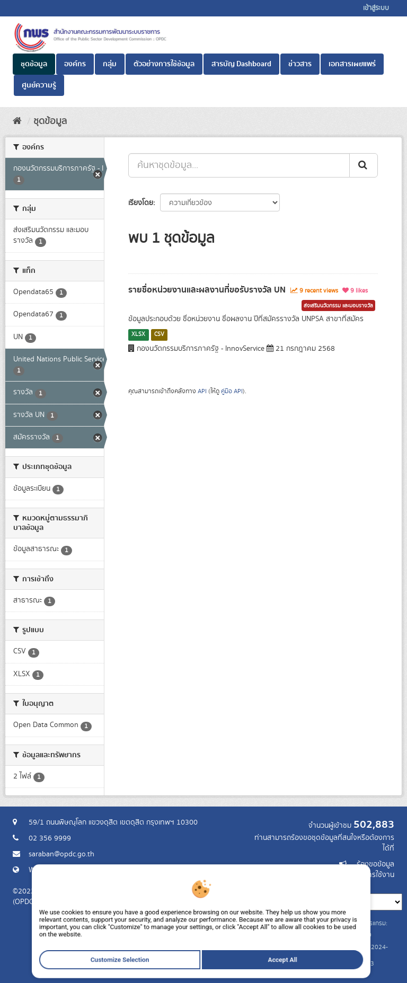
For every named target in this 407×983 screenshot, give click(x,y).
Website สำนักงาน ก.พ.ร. (67, 870)
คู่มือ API (232, 391)
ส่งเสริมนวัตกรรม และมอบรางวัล (338, 305)
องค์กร (75, 64)
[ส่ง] (363, 165)
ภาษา (245, 885)
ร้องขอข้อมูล (375, 864)
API (202, 391)
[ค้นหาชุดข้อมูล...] (239, 165)
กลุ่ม (110, 64)
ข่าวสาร (300, 64)
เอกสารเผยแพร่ (352, 64)
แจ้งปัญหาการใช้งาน (363, 875)
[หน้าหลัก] (17, 121)
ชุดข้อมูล (34, 64)
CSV (159, 334)
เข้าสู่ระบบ (376, 8)
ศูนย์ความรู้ (39, 85)
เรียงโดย (140, 203)
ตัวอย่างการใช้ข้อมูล (164, 64)
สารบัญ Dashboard (241, 64)
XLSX (138, 334)
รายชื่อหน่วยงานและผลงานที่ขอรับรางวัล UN (207, 290)
